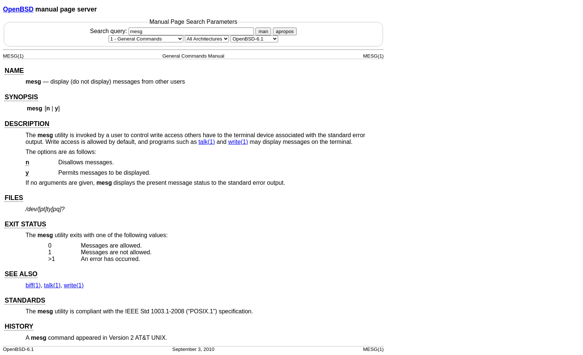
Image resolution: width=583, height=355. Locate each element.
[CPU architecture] (207, 38)
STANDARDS (24, 300)
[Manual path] (254, 38)
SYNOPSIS (21, 97)
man (263, 31)
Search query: (173, 31)
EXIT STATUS (25, 224)
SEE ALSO (20, 274)
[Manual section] (146, 38)
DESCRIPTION (26, 124)
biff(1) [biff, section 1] (33, 285)
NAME (14, 70)
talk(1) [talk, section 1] (207, 142)
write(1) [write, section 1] (238, 142)
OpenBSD (18, 9)
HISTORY (18, 326)
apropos (285, 31)
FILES (13, 197)
